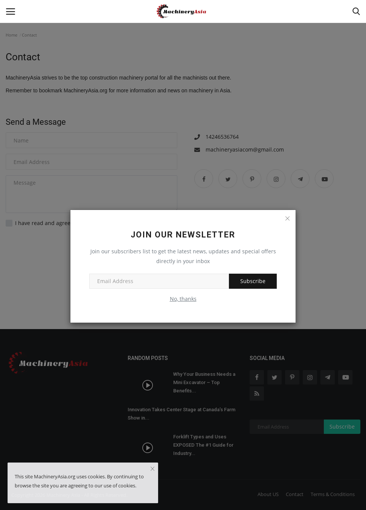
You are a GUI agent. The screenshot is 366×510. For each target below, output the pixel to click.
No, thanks (183, 298)
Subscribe (252, 281)
